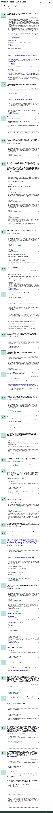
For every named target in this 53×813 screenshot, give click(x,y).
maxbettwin (17, 545)
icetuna (37, 540)
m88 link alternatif (31, 540)
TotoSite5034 (16, 70)
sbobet (11, 540)
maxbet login (19, 539)
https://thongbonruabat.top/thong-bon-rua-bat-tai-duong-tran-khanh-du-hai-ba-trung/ (25, 55)
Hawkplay (28, 611)
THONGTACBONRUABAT (18, 155)
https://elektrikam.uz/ (11, 616)
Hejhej (16, 118)
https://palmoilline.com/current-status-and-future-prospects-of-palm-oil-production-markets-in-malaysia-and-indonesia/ (23, 74)
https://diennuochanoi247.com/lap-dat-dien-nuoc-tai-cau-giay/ (21, 670)
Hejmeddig (16, 122)
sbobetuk (15, 540)
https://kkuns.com (10, 69)
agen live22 (17, 541)
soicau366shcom (18, 683)
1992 (16, 171)
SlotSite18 (16, 347)
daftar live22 (25, 541)
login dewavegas (25, 542)
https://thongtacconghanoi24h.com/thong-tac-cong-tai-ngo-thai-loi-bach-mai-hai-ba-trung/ (20, 464)
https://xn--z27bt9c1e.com (11, 63)
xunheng (16, 647)
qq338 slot (34, 542)
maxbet (8, 539)
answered (8, 118)
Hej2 (16, 535)
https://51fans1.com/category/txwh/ (13, 579)
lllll (15, 233)
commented (9, 31)
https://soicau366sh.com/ (29, 681)
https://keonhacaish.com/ (13, 756)
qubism (16, 588)
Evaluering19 (17, 461)
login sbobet (20, 540)
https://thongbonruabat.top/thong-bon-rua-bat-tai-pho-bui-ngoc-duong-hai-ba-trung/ (24, 427)
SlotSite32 (16, 218)
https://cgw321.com (10, 112)
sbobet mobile (25, 540)
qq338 (30, 542)
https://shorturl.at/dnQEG (11, 61)
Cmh (16, 436)
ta (15, 336)
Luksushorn (17, 375)
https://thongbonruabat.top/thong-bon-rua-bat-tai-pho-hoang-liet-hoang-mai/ (23, 280)
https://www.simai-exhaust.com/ (12, 645)
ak (8, 8)
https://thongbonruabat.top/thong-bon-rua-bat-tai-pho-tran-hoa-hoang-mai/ (23, 446)
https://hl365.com (10, 492)
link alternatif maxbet (30, 539)
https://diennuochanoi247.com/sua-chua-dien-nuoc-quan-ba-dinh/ (21, 712)
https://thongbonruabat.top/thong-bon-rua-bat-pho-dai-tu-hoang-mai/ (22, 99)
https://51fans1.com (11, 564)
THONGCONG (16, 465)
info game (27, 543)
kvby (16, 418)
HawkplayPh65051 (18, 613)
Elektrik (16, 617)
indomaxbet (24, 539)
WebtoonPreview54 (16, 64)
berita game (32, 543)
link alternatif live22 (31, 541)
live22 (21, 541)
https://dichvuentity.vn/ (14, 783)
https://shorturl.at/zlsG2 (11, 214)
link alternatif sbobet (10, 541)
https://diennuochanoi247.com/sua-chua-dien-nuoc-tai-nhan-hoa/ (21, 690)
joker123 (8, 543)
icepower (16, 399)
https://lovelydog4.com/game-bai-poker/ (17, 622)
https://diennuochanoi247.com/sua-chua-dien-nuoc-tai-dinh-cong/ (21, 634)
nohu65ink (16, 191)
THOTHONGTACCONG (18, 411)
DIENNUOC (16, 488)
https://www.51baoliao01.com (12, 288)
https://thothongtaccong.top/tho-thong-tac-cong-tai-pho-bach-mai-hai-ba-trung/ (23, 384)
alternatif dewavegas (18, 542)
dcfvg (16, 294)
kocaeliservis (17, 662)
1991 (16, 143)
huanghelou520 (17, 113)
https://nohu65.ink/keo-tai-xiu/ (16, 37)
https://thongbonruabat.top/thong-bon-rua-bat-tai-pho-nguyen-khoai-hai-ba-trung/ (24, 303)
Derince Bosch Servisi (20, 661)
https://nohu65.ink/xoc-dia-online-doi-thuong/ (18, 181)
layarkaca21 (37, 543)
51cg (14, 79)
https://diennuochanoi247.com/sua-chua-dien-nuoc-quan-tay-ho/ (21, 794)
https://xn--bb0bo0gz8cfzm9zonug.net (13, 217)
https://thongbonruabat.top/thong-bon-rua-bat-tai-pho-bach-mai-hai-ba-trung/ (23, 508)
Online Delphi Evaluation (14, 2)
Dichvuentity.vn (31, 778)
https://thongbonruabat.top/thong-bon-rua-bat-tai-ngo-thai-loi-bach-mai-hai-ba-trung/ (20, 706)
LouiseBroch (17, 478)
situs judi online (13, 539)
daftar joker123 (13, 543)
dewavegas (12, 542)
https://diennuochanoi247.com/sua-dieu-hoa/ (18, 128)
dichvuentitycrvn (18, 787)
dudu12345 (16, 31)
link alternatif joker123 (20, 543)
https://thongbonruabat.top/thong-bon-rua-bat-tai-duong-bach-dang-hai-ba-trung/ (24, 198)
